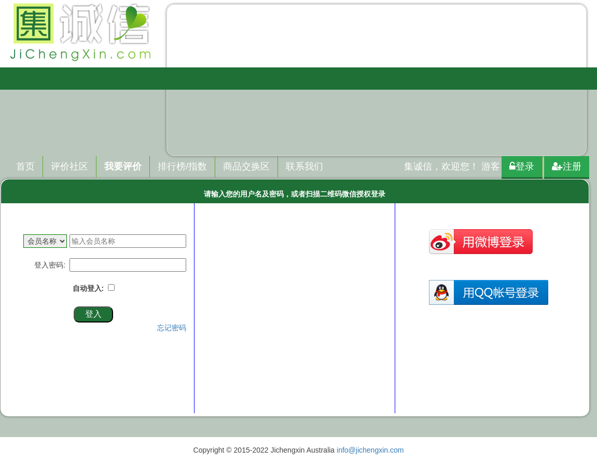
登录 (521, 166)
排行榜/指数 (182, 166)
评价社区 (69, 166)
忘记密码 (171, 328)
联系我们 (304, 166)
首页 (25, 166)
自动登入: (90, 288)
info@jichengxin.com (370, 450)
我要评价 (123, 166)
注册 (566, 166)
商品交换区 (246, 166)
